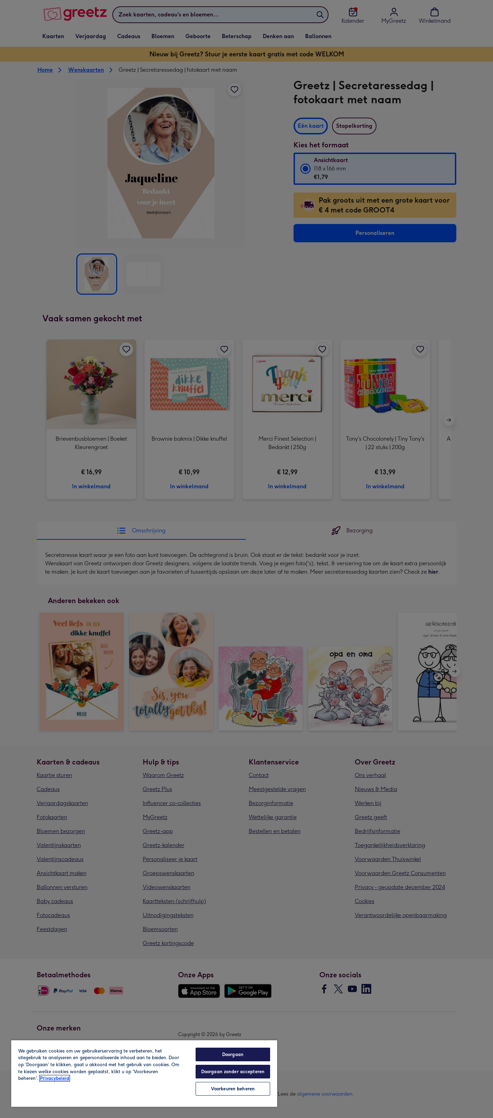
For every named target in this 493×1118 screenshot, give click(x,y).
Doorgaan (233, 1054)
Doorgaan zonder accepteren (233, 1071)
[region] (144, 1073)
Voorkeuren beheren (233, 1088)
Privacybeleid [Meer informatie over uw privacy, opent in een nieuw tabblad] (54, 1078)
